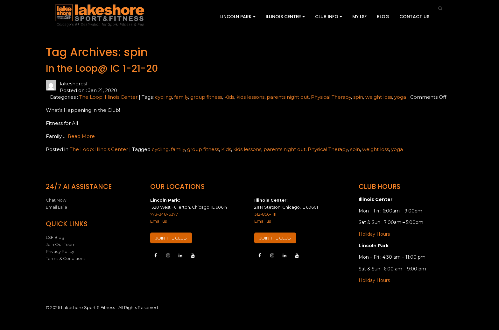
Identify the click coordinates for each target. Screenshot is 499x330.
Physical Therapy (331, 97)
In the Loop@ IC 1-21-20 (102, 68)
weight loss (378, 97)
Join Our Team (60, 244)
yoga (400, 97)
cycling (163, 97)
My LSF (359, 16)
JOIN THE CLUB (171, 237)
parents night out (288, 97)
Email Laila (56, 207)
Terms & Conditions (65, 258)
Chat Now (56, 200)
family (181, 97)
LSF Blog (55, 237)
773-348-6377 (164, 214)
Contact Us (414, 16)
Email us (158, 221)
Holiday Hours (374, 234)
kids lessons (250, 97)
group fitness (206, 97)
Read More (81, 136)
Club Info (328, 16)
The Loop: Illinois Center (108, 97)
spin (358, 97)
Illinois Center (285, 16)
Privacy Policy (60, 251)
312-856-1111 (265, 214)
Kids (229, 97)
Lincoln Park (238, 16)
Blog (383, 16)
